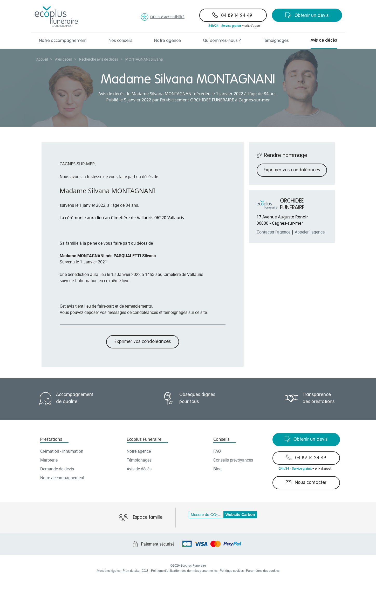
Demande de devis (57, 469)
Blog (217, 469)
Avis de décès (324, 40)
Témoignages (276, 40)
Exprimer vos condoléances (142, 341)
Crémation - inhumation (61, 451)
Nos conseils (120, 40)
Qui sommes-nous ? (222, 40)
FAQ (217, 451)
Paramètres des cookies (262, 570)
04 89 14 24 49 (232, 15)
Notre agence (167, 40)
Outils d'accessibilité (162, 17)
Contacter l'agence (273, 232)
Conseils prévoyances (233, 460)
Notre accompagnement (63, 40)
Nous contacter (306, 482)
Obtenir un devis (307, 15)
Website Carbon (240, 514)
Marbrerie (49, 460)
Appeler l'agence (310, 232)
